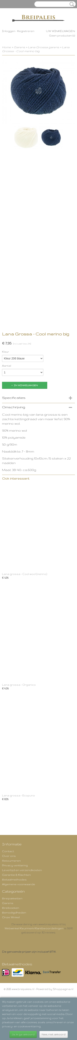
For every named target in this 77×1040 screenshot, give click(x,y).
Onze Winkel (11, 917)
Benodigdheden (14, 912)
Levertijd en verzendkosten (22, 870)
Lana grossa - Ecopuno (18, 795)
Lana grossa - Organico (19, 684)
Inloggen (8, 31)
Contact (8, 851)
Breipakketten (12, 898)
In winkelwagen (26, 385)
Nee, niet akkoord (54, 1034)
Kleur (5, 351)
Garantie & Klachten (16, 874)
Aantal (6, 365)
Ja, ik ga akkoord (23, 1034)
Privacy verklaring (15, 865)
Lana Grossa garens (43, 47)
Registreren (25, 31)
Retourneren (11, 860)
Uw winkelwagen (60, 31)
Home (6, 47)
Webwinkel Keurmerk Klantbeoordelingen (34, 928)
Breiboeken (10, 907)
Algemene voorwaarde (18, 884)
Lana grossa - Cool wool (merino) (24, 574)
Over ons (9, 855)
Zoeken (71, 4)
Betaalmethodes (14, 879)
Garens (19, 47)
